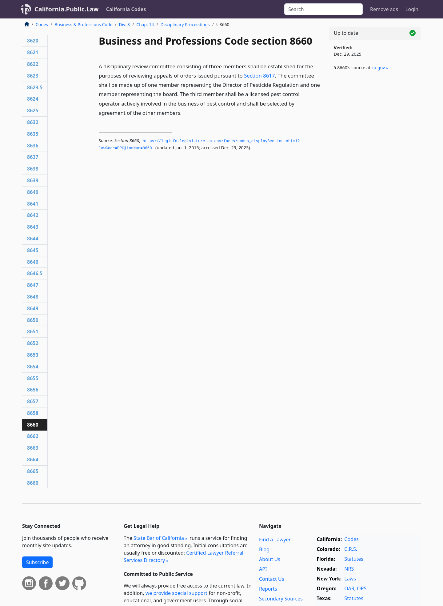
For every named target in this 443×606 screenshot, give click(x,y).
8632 (32, 122)
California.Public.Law (66, 9)
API (263, 569)
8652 (32, 343)
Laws (350, 578)
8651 (32, 331)
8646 (32, 262)
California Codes (126, 9)
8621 (32, 52)
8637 (32, 157)
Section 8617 (259, 75)
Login (411, 9)
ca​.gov (378, 67)
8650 (32, 320)
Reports (268, 588)
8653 (32, 354)
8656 (32, 389)
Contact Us (271, 579)
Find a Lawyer (275, 539)
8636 (32, 145)
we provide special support (176, 593)
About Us (269, 559)
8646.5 (34, 273)
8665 (32, 471)
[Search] (323, 9)
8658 (32, 413)
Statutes (353, 559)
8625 (32, 110)
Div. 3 (124, 24)
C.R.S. (350, 549)
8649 (32, 308)
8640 (32, 192)
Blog (264, 549)
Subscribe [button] (37, 562)
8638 (32, 168)
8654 (32, 366)
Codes (42, 24)
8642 (32, 215)
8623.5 (34, 87)
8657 (32, 401)
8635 (32, 133)
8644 (32, 238)
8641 (32, 203)
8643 (32, 226)
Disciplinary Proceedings (185, 24)
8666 (32, 483)
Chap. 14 (145, 24)
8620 (32, 40)
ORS (361, 588)
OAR (349, 588)
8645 (32, 250)
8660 (32, 424)
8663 (32, 447)
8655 (32, 378)
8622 (32, 64)
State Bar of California (159, 538)
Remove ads (384, 9)
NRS (349, 568)
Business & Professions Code (83, 24)
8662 (32, 436)
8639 (32, 180)
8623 (32, 75)
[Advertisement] (375, 177)
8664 (32, 459)
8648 (32, 296)
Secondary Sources (281, 598)
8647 (32, 285)
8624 (32, 98)
